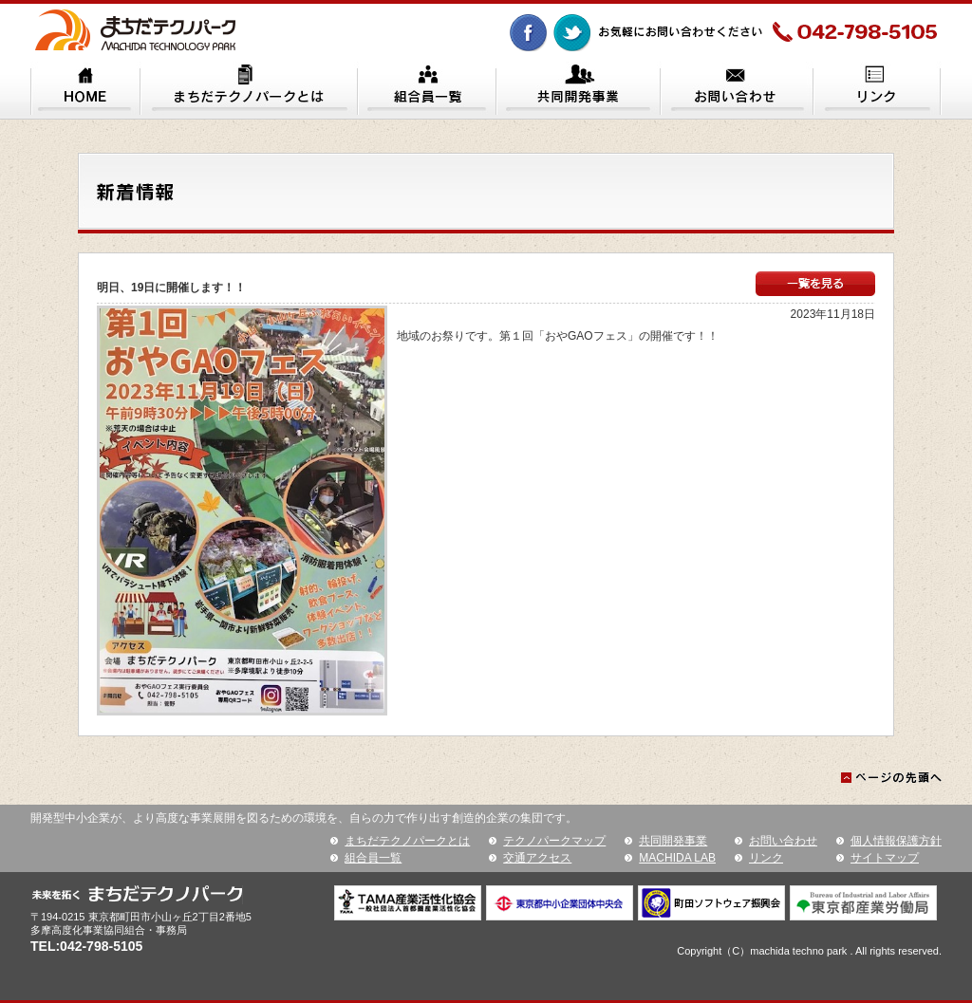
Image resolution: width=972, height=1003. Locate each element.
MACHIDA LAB (677, 857)
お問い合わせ (783, 840)
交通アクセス (537, 857)
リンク (766, 857)
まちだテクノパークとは (407, 840)
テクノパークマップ (554, 840)
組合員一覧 (373, 857)
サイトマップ (884, 857)
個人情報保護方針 (896, 840)
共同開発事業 (673, 840)
